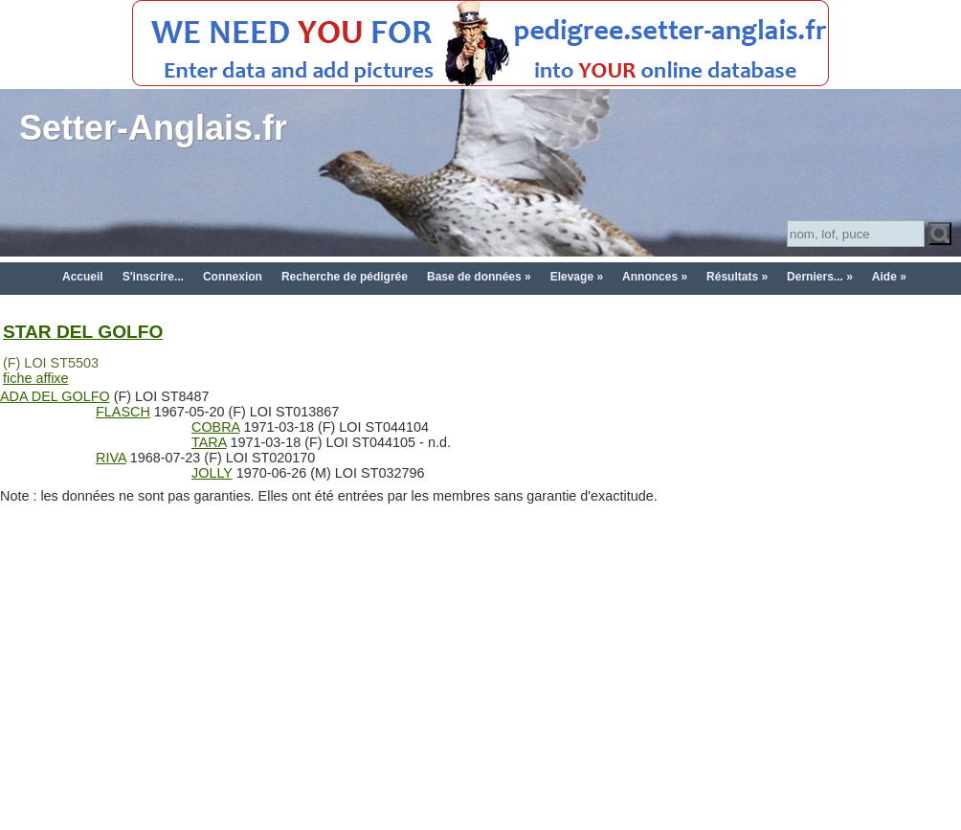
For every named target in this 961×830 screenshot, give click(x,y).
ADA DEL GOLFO (55, 396)
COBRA (215, 427)
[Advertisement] (481, 684)
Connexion (232, 276)
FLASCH (123, 411)
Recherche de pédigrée (344, 276)
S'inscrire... (153, 276)
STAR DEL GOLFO (83, 332)
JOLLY (212, 473)
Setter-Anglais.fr (153, 127)
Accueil (82, 276)
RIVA (111, 457)
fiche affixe (36, 378)
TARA (209, 442)
